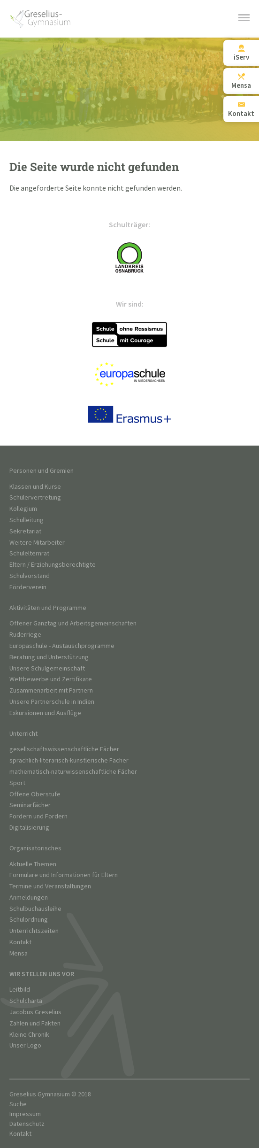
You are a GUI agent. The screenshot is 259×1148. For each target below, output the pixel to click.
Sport (17, 783)
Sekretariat (25, 531)
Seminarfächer (30, 805)
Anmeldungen (28, 897)
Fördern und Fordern (38, 816)
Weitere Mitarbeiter (37, 543)
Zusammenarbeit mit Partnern (51, 690)
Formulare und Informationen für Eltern (63, 875)
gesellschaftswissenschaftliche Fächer (64, 749)
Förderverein (27, 587)
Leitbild (19, 990)
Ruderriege (25, 635)
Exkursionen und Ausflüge (45, 713)
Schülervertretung (35, 497)
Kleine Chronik (29, 1035)
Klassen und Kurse (35, 487)
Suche (18, 1104)
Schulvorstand (29, 576)
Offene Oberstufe (35, 794)
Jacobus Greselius (35, 1012)
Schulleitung (26, 520)
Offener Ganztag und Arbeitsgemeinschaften (73, 623)
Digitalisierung (29, 828)
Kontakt (20, 942)
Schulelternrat (29, 553)
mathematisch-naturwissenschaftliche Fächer (73, 772)
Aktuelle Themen (32, 864)
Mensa (18, 953)
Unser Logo (25, 1045)
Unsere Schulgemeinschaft (47, 668)
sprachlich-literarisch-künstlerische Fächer (69, 760)
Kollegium (23, 509)
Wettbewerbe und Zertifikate (50, 679)
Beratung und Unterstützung (49, 657)
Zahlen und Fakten (35, 1023)
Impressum (25, 1114)
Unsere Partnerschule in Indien (51, 702)
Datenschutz (27, 1124)
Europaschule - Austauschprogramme (61, 646)
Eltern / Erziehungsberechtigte (52, 565)
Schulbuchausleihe (35, 909)
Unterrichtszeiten (34, 931)
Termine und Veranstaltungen (50, 886)
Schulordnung (28, 920)
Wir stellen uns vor (41, 974)
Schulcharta (25, 1001)
